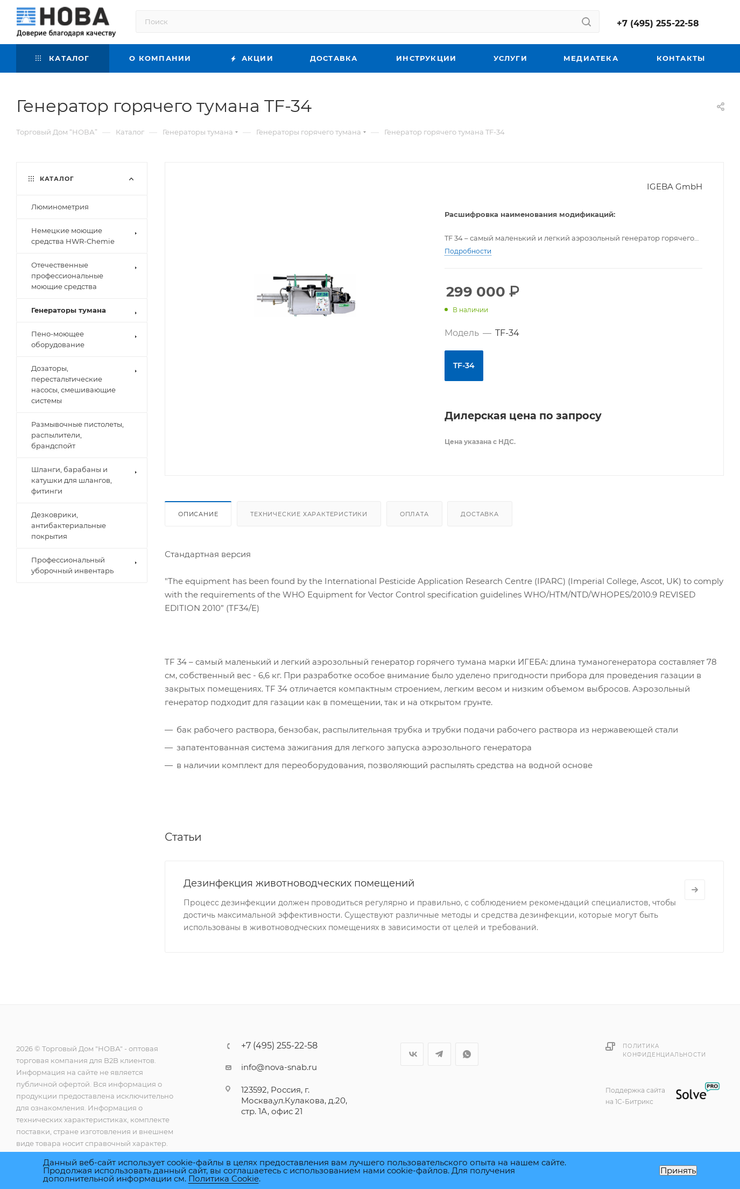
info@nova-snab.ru (279, 1067)
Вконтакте (412, 1054)
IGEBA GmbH (674, 186)
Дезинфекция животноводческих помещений (299, 883)
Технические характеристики (309, 514)
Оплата (414, 514)
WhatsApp (466, 1054)
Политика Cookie (223, 1178)
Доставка (479, 514)
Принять (678, 1170)
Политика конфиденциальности (664, 1050)
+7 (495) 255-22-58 (658, 23)
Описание (198, 514)
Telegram (439, 1054)
